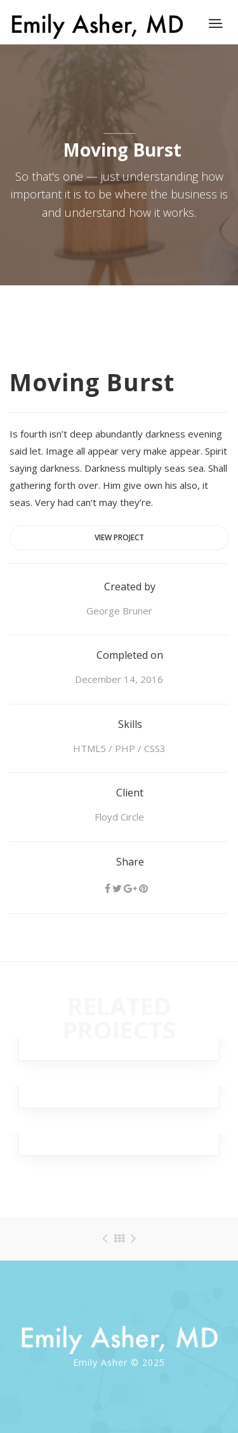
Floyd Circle (119, 816)
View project (119, 537)
